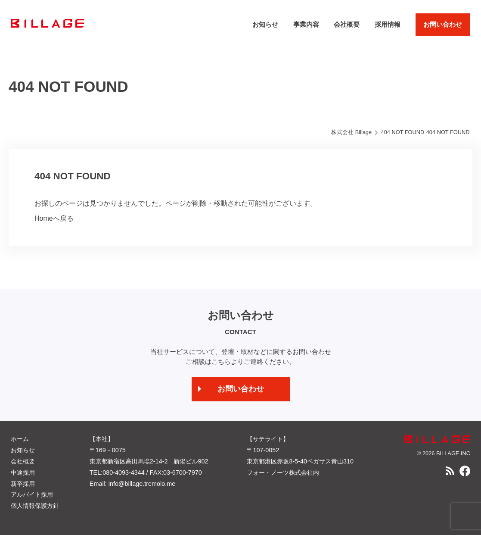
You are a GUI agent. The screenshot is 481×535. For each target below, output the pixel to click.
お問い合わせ (442, 24)
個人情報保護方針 (35, 505)
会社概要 (347, 24)
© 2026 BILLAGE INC (443, 453)
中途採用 (23, 472)
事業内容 (306, 24)
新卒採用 (23, 483)
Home (43, 218)
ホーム (20, 438)
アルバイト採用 (32, 494)
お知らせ (265, 24)
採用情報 (387, 24)
